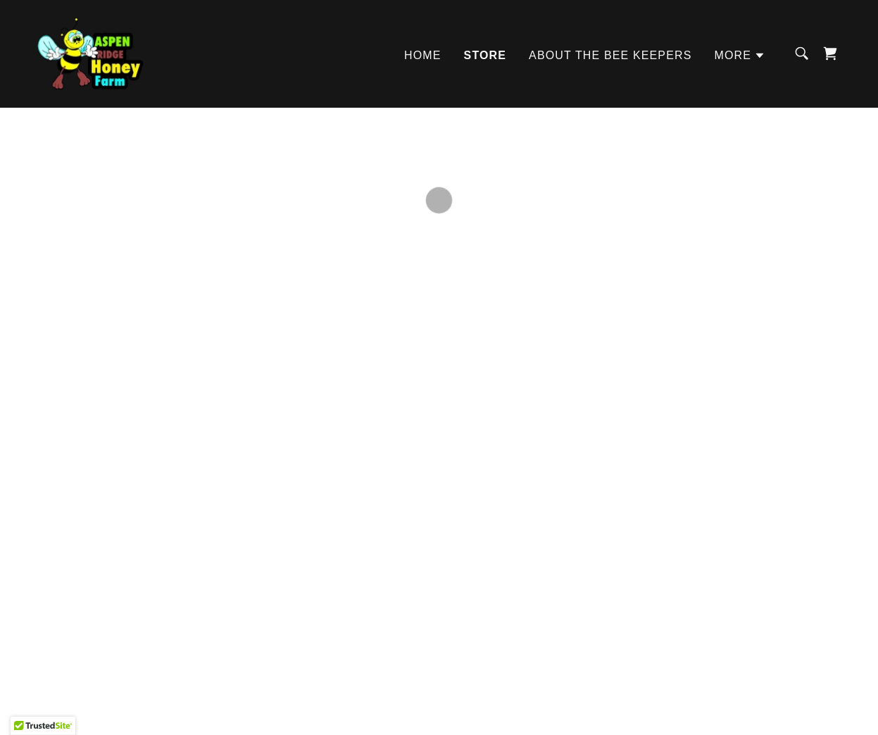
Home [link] (422, 53)
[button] (739, 53)
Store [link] (485, 53)
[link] (86, 51)
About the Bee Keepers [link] (610, 53)
